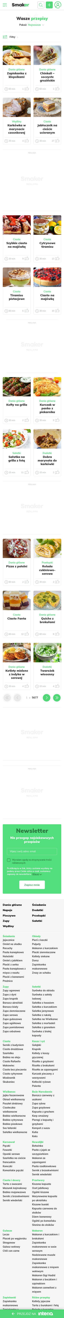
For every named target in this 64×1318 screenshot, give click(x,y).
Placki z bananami (13, 976)
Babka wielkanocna (14, 1115)
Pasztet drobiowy (13, 1103)
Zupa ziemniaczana (14, 1010)
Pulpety (36, 944)
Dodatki (47, 453)
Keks (35, 1136)
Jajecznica (8, 940)
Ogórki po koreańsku (44, 1220)
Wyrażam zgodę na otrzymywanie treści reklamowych (29, 861)
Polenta (36, 1086)
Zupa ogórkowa (12, 1023)
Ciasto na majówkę (47, 297)
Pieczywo (9, 915)
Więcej (35, 874)
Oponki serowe (11, 1154)
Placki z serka (11, 964)
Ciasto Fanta (16, 618)
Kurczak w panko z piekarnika (47, 408)
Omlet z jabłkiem (13, 960)
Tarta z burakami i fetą (45, 1305)
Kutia (35, 1132)
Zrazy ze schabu (41, 972)
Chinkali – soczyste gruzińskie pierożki (47, 78)
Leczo (6, 1234)
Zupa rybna (38, 1103)
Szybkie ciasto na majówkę (16, 244)
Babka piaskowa (12, 1124)
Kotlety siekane (41, 956)
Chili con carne (11, 1250)
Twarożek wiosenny (47, 672)
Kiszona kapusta (41, 1184)
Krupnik (36, 1049)
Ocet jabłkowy (40, 1188)
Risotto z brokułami (43, 1065)
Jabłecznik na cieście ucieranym (47, 128)
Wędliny (17, 121)
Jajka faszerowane (13, 1095)
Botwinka (37, 1145)
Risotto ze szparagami (45, 1069)
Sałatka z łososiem (43, 1002)
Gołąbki (36, 1045)
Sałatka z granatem (43, 1027)
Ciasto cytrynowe (13, 1073)
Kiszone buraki (40, 1204)
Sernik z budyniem (13, 1045)
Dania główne (17, 69)
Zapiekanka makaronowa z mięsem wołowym (45, 1267)
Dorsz (35, 960)
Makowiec (8, 1065)
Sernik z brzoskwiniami (45, 1170)
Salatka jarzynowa (43, 1010)
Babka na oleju (11, 1057)
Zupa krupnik (10, 998)
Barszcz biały (10, 1006)
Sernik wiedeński (42, 1174)
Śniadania (39, 904)
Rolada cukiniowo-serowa (47, 569)
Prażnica (8, 980)
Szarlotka (8, 1053)
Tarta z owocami (12, 1184)
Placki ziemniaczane (43, 952)
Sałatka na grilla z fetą (16, 458)
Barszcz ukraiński (13, 1002)
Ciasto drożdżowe (13, 1049)
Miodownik (9, 1077)
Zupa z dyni (9, 994)
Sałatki (16, 453)
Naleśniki (8, 956)
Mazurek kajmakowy (15, 1188)
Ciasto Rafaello (11, 1061)
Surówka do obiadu (43, 990)
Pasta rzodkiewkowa (44, 1166)
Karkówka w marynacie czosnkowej (17, 128)
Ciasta (47, 121)
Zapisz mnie (32, 885)
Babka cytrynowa (13, 1119)
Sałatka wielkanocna (15, 1132)
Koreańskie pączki (13, 1170)
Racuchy (7, 948)
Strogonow (9, 1242)
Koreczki (7, 1166)
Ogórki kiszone (40, 1192)
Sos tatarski (9, 1128)
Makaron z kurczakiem (45, 948)
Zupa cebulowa (11, 1031)
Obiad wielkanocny (14, 1099)
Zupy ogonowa (11, 990)
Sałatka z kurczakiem (44, 1006)
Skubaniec (9, 1081)
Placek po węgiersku (14, 1238)
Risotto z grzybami (43, 1061)
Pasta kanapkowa (13, 952)
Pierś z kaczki (40, 940)
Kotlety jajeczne (41, 1301)
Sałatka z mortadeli (43, 1023)
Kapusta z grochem (43, 1111)
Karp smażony (40, 1115)
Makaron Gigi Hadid (43, 1275)
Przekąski (47, 562)
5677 (35, 697)
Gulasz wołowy (11, 1246)
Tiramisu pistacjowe (17, 297)
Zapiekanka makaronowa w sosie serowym (44, 1246)
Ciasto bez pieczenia (14, 1069)
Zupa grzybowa (41, 1107)
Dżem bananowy (42, 1216)
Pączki (6, 1145)
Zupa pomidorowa (13, 1027)
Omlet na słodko (12, 944)
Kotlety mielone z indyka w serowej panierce (16, 676)
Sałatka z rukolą (41, 1015)
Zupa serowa (10, 1015)
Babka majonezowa (14, 1192)
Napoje (7, 910)
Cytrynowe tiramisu (47, 244)
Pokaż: (32, 25)
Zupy (6, 920)
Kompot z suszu (41, 1128)
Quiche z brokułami (47, 620)
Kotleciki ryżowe (41, 1081)
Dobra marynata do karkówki (47, 460)
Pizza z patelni (16, 566)
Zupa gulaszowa (12, 1019)
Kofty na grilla (16, 404)
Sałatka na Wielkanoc (45, 1019)
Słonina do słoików (43, 1224)
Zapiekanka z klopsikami (16, 75)
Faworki (7, 1149)
